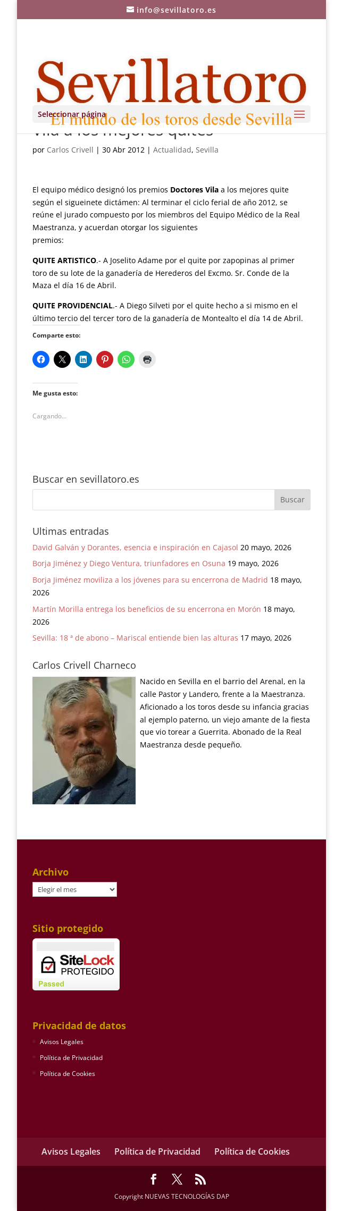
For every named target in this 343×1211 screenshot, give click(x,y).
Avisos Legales (61, 1041)
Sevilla (207, 150)
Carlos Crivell (70, 150)
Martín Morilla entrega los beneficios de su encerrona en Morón (146, 609)
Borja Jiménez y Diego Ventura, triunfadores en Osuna (128, 563)
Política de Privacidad (71, 1057)
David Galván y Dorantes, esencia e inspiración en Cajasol (135, 547)
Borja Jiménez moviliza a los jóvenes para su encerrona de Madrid (150, 580)
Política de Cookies (67, 1073)
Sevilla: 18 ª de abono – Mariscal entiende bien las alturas (135, 638)
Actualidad (172, 150)
